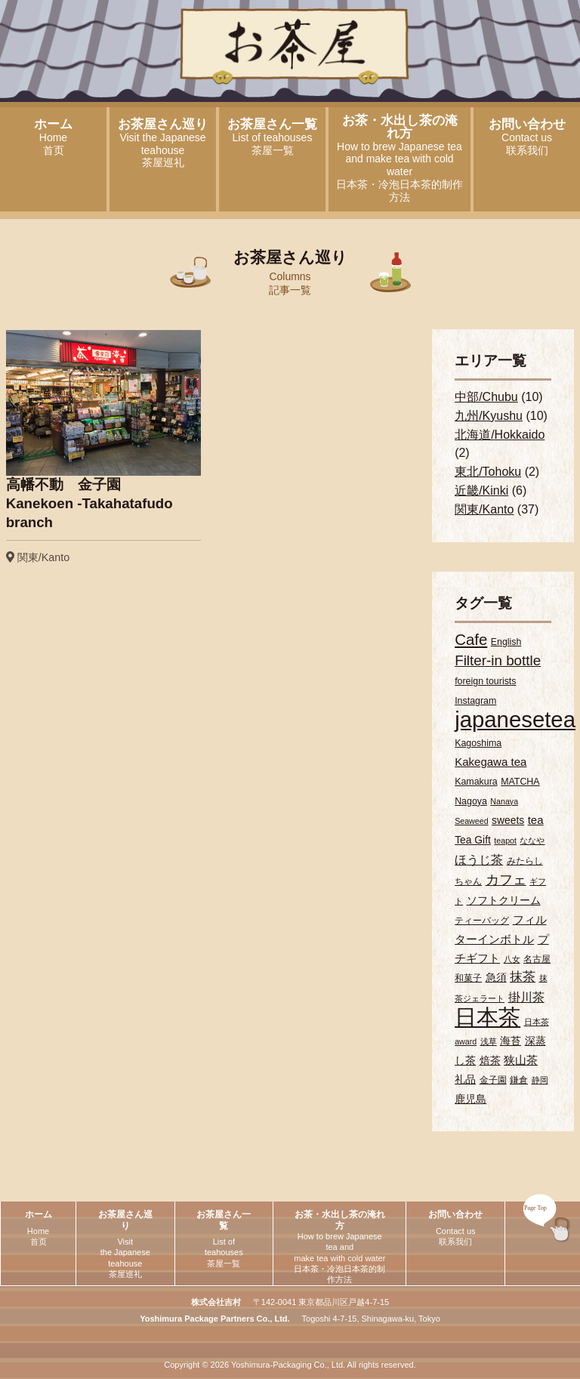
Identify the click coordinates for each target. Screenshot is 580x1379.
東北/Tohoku (488, 471)
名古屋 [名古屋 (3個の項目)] (537, 959)
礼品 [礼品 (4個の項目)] (465, 1079)
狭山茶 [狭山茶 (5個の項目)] (521, 1060)
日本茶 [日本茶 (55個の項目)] (487, 1017)
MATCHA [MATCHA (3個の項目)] (520, 781)
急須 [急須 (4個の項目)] (496, 977)
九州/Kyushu (489, 415)
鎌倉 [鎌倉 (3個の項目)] (519, 1080)
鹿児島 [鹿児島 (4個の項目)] (470, 1099)
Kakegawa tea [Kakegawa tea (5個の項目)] (490, 761)
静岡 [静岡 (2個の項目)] (540, 1079)
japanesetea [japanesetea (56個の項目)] (515, 719)
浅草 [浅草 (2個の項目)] (488, 1041)
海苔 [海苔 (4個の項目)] (510, 1041)
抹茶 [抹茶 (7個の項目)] (522, 977)
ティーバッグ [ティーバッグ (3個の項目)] (482, 920)
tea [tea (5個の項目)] (536, 819)
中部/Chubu (486, 396)
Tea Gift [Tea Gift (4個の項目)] (473, 840)
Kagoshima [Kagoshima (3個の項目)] (478, 743)
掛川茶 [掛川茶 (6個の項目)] (526, 997)
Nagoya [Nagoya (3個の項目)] (471, 801)
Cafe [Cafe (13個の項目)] (471, 639)
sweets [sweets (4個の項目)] (508, 820)
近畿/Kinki (481, 490)
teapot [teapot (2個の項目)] (505, 840)
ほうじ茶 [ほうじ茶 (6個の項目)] (479, 859)
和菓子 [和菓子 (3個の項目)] (468, 978)
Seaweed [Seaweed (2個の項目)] (471, 820)
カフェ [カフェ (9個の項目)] (506, 879)
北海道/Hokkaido (500, 434)
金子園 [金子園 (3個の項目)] (493, 1080)
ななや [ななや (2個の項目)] (532, 840)
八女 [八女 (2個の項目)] (512, 959)
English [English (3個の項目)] (506, 642)
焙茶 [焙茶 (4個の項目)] (490, 1060)
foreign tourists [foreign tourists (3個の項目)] (485, 681)
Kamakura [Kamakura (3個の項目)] (476, 781)
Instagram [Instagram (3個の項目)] (475, 701)
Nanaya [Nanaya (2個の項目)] (504, 801)
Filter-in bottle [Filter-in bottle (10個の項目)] (498, 660)
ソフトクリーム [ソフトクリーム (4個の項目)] (504, 900)
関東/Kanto (484, 509)
